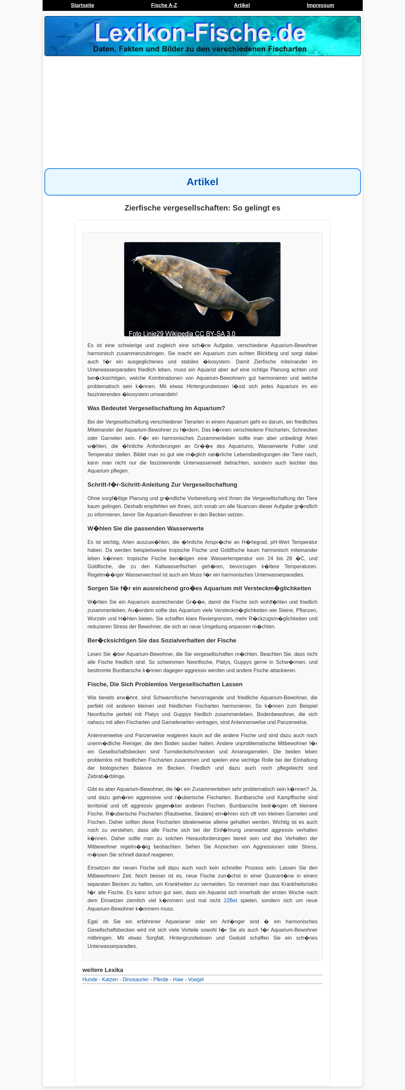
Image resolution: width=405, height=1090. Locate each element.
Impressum (320, 5)
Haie (178, 979)
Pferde (160, 979)
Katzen (110, 979)
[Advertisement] (203, 109)
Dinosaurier (136, 979)
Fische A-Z (164, 5)
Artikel (242, 5)
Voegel (196, 979)
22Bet (230, 900)
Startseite (82, 5)
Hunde (89, 979)
